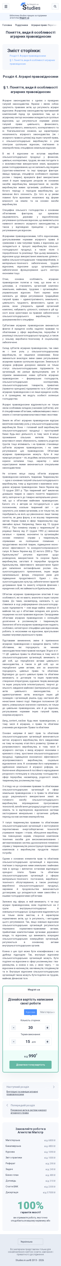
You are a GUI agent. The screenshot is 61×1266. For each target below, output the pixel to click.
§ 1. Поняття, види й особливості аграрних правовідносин (32, 62)
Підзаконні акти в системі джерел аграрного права (29, 1111)
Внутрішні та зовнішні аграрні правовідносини (22, 1093)
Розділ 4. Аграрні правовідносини (28, 56)
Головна (7, 25)
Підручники (21, 25)
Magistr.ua (24, 18)
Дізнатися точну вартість (30, 1064)
